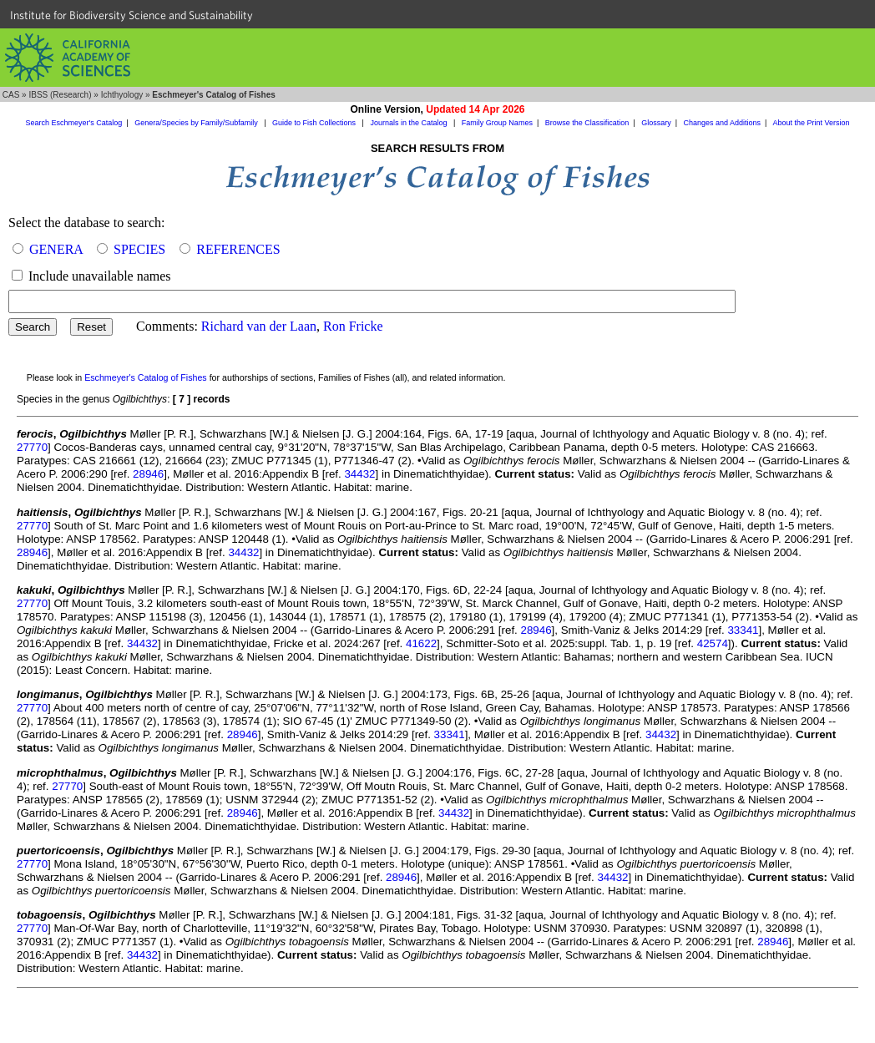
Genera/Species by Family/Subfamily (197, 123)
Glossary (656, 123)
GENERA (56, 249)
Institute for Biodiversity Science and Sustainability (131, 15)
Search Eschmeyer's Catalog (74, 123)
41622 (421, 643)
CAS (11, 94)
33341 (742, 630)
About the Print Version (810, 123)
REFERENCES (238, 249)
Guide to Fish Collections (315, 123)
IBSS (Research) (59, 94)
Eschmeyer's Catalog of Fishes (145, 377)
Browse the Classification (587, 123)
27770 (32, 447)
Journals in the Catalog (409, 123)
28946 (148, 474)
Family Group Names (497, 123)
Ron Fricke (353, 326)
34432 (359, 474)
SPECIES (139, 249)
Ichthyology (122, 94)
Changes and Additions (722, 123)
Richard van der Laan (258, 326)
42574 (712, 643)
